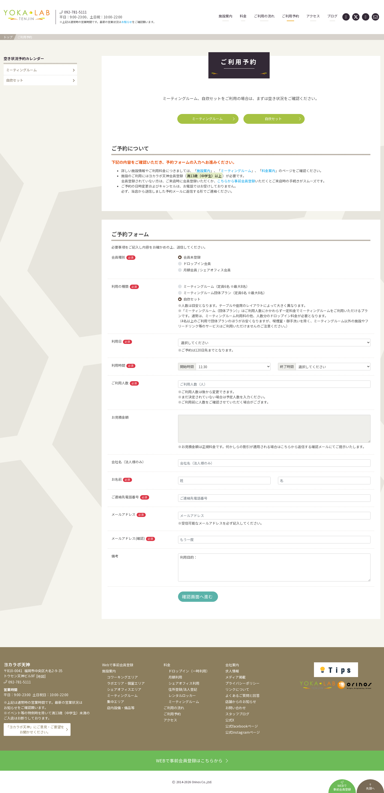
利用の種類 (125, 286)
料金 (243, 15)
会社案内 (232, 664)
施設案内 (225, 15)
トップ (8, 37)
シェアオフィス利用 (183, 683)
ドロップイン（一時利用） (189, 670)
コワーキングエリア (122, 677)
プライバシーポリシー (242, 683)
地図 (40, 676)
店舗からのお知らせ (240, 701)
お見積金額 (120, 417)
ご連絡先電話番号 (130, 497)
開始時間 (187, 366)
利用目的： (274, 568)
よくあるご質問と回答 (242, 695)
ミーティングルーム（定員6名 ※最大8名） (216, 286)
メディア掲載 (235, 677)
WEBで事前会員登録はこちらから (192, 760)
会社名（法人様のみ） (128, 461)
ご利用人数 (125, 383)
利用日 (121, 341)
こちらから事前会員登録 (236, 180)
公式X (229, 719)
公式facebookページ (241, 726)
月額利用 (175, 677)
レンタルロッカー (182, 695)
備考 (114, 556)
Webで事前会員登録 (117, 664)
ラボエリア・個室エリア (126, 683)
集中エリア (115, 701)
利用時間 (123, 365)
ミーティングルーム (213, 118)
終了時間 (287, 366)
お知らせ (126, 22)
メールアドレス (128, 514)
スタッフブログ (237, 713)
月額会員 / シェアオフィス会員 (207, 269)
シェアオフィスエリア (124, 689)
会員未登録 (192, 257)
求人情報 (232, 670)
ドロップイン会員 (197, 263)
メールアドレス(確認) (133, 538)
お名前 (121, 479)
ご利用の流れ (264, 15)
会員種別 (123, 257)
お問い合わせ (235, 707)
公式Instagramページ (242, 732)
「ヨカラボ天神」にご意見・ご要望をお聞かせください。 (35, 729)
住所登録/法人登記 (182, 689)
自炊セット (283, 118)
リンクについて (237, 689)
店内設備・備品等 (120, 707)
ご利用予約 (290, 15)
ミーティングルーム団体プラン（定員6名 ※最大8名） (225, 292)
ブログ (332, 15)
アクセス (313, 15)
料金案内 (268, 170)
